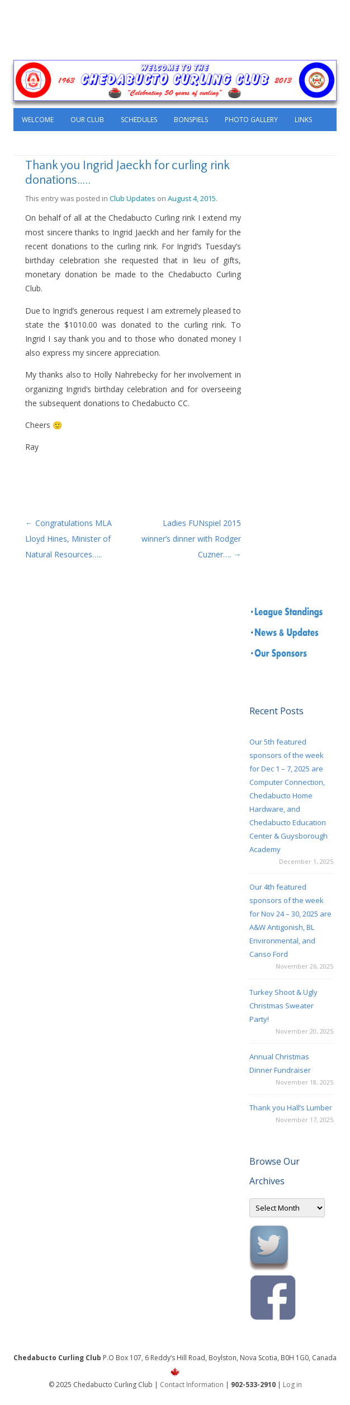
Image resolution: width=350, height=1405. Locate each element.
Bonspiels (191, 119)
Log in (292, 1384)
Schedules (139, 119)
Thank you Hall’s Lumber (290, 1107)
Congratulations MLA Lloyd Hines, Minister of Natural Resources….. (68, 539)
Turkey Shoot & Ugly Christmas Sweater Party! (283, 1005)
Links (303, 119)
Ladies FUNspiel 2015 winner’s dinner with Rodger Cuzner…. (191, 539)
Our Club (87, 119)
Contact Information (192, 1384)
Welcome (38, 119)
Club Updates (132, 198)
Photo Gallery (251, 119)
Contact (38, 143)
